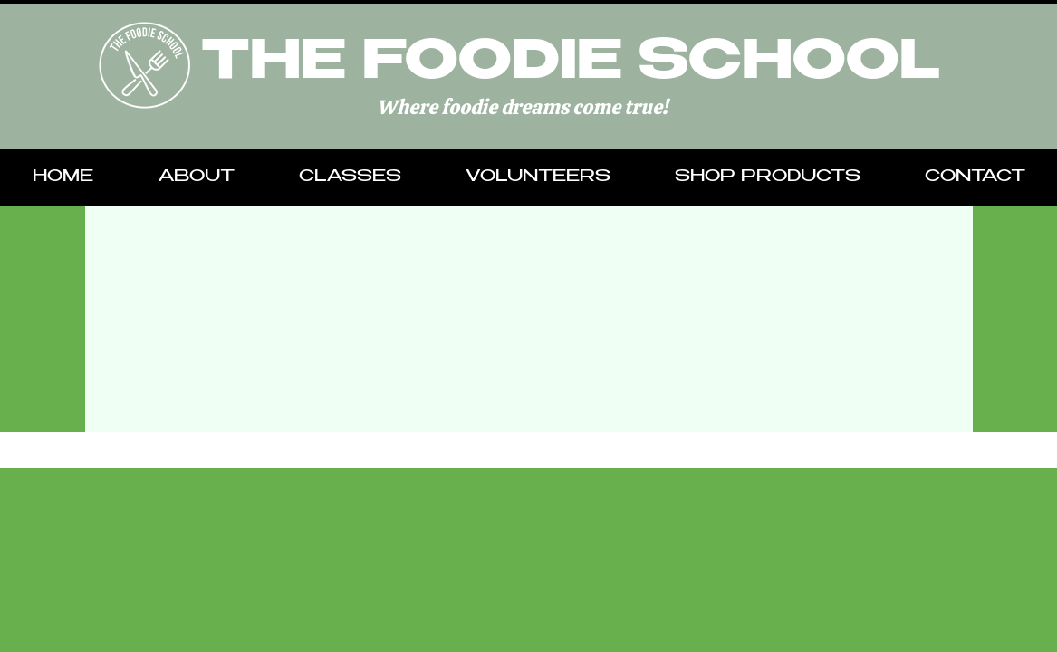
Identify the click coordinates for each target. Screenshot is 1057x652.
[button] (196, 177)
